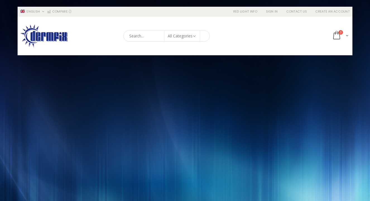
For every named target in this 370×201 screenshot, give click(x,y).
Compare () (59, 11)
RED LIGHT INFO (245, 11)
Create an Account (332, 11)
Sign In (272, 11)
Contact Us (296, 11)
